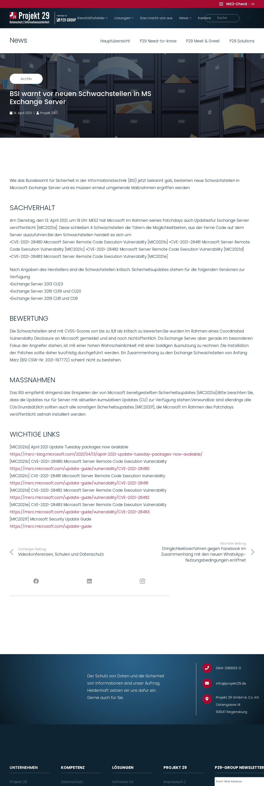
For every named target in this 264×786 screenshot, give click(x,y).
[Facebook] (36, 581)
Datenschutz (72, 781)
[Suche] (222, 18)
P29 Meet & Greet (203, 41)
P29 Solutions (242, 41)
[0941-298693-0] (209, 668)
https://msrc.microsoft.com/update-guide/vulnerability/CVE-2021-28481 (79, 483)
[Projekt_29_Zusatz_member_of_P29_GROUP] (65, 18)
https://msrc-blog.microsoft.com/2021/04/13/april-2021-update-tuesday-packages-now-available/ (106, 454)
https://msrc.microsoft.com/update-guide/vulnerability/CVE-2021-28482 (80, 497)
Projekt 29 (18, 781)
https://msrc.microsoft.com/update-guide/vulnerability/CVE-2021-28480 (80, 468)
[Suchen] (248, 18)
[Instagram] (142, 581)
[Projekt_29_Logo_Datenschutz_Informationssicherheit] (29, 18)
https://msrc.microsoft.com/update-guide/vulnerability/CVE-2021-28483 (80, 512)
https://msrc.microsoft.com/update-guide (51, 526)
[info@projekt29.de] (209, 683)
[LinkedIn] (89, 581)
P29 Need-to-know (158, 41)
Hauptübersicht (115, 41)
